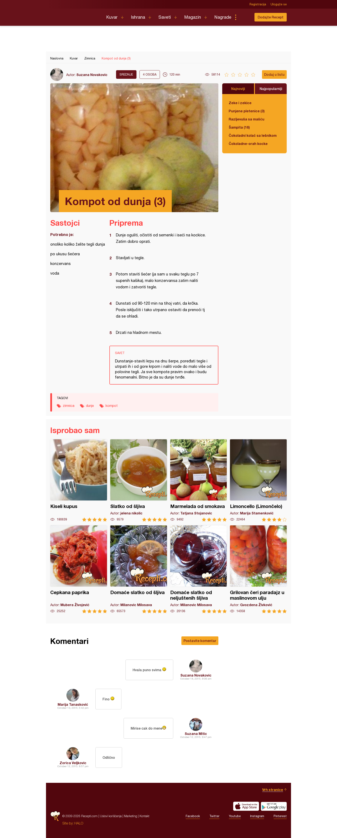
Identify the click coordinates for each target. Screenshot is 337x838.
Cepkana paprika (78, 569)
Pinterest (280, 816)
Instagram (257, 816)
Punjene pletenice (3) (247, 111)
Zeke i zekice (240, 103)
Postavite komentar (200, 641)
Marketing (130, 816)
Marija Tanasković (73, 704)
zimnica (68, 406)
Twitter (214, 816)
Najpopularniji (271, 89)
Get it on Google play (274, 806)
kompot (112, 406)
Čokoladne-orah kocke (248, 143)
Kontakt (144, 816)
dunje (90, 406)
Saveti (164, 17)
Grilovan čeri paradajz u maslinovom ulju (258, 569)
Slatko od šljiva (138, 480)
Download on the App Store (246, 806)
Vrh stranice (272, 790)
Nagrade (222, 17)
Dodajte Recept (270, 17)
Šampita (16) (239, 127)
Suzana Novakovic (91, 75)
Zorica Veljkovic (73, 763)
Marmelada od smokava (198, 480)
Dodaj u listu (274, 74)
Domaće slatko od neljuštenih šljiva (198, 569)
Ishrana (138, 17)
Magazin (192, 17)
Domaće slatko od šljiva (138, 569)
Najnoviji (238, 89)
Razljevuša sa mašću (246, 119)
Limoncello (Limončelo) (258, 480)
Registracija (258, 4)
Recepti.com (75, 15)
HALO (78, 823)
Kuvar (112, 17)
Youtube (235, 816)
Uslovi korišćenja (111, 816)
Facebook (193, 816)
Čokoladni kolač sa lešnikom (253, 135)
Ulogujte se (279, 4)
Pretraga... (244, 17)
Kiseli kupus (78, 480)
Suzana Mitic (196, 734)
